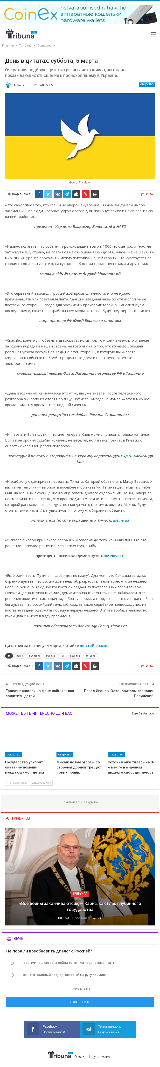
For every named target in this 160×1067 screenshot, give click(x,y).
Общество (147, 84)
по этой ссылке (94, 645)
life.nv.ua (121, 520)
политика (35, 655)
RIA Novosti (114, 555)
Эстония (90, 655)
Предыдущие (17, 782)
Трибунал (80, 893)
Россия (50, 655)
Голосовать (80, 1002)
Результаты (80, 989)
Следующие (41, 782)
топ (62, 655)
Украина (75, 655)
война (20, 655)
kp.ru (127, 455)
